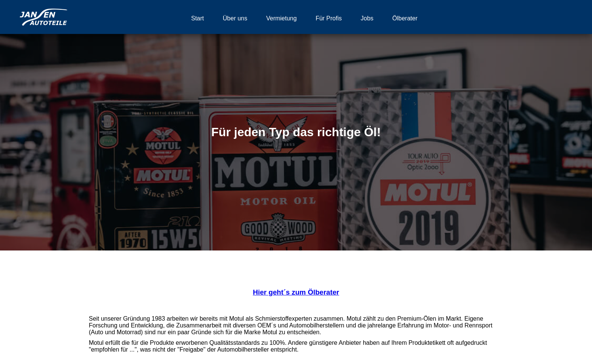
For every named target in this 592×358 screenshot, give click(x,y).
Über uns (235, 18)
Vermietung (281, 18)
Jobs (367, 18)
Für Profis (329, 18)
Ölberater (405, 18)
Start (197, 18)
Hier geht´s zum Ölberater (296, 292)
